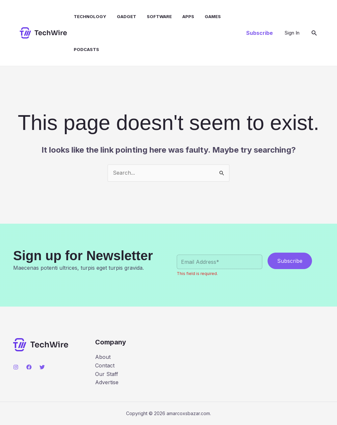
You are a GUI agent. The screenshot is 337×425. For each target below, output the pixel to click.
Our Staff (106, 374)
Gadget (126, 16)
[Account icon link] (292, 33)
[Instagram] (15, 367)
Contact (105, 365)
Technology (90, 16)
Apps (188, 16)
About (103, 357)
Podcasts (86, 49)
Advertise (106, 382)
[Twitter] (42, 367)
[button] (259, 33)
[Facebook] (29, 367)
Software (159, 16)
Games (213, 16)
